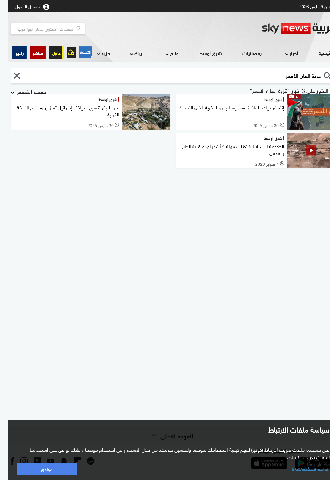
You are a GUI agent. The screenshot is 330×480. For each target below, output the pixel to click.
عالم (163, 53)
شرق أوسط (202, 53)
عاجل (48, 52)
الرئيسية (319, 52)
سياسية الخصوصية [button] (302, 467)
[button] (30, 52)
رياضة (128, 53)
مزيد (95, 53)
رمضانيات (244, 53)
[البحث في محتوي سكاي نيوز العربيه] (40, 28)
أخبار (283, 53)
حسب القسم (20, 91)
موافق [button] (38, 469)
